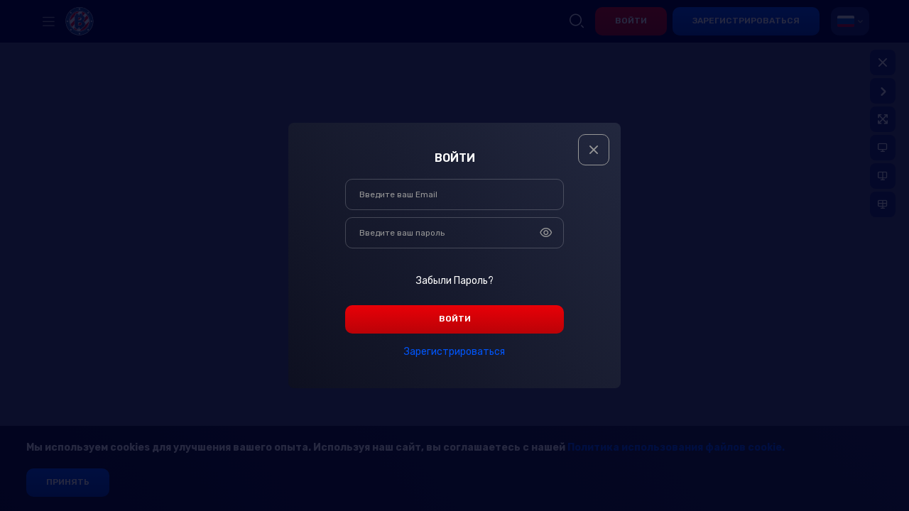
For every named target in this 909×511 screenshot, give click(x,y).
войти (455, 319)
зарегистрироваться (454, 352)
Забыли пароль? (455, 281)
